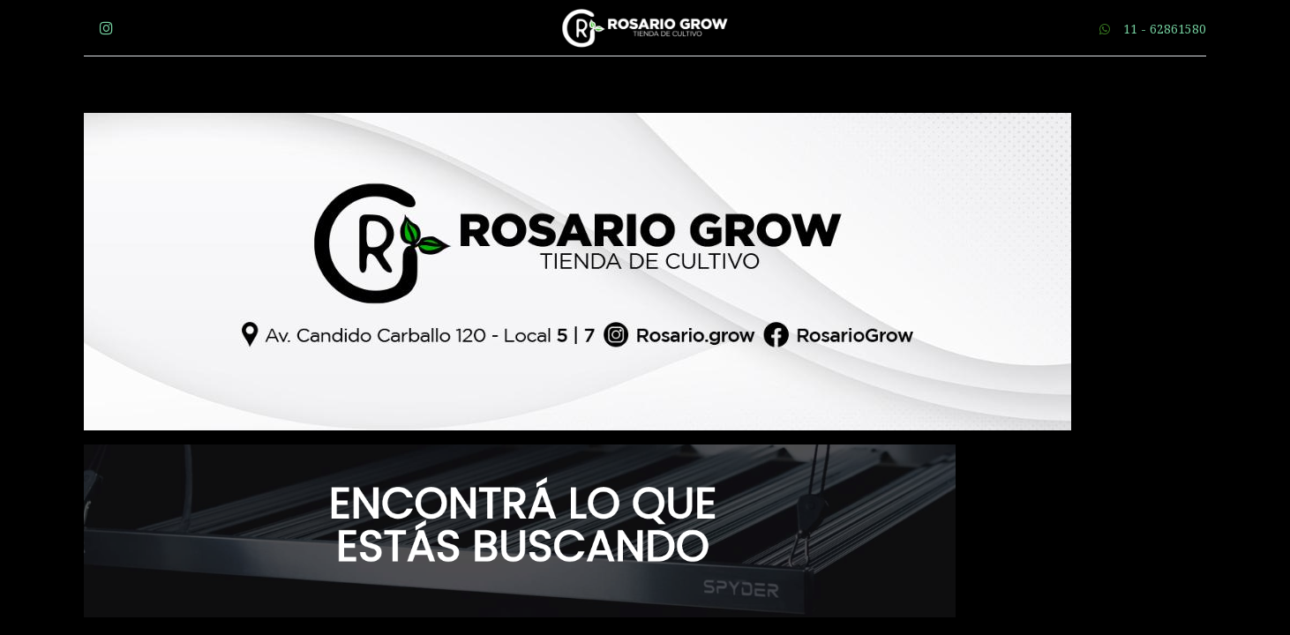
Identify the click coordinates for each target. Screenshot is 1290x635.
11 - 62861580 (1164, 28)
